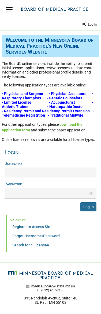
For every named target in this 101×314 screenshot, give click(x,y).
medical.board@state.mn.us (53, 286)
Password (13, 184)
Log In (90, 24)
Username (13, 163)
